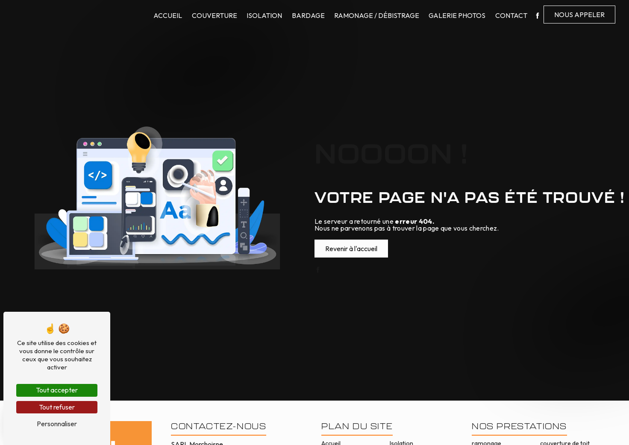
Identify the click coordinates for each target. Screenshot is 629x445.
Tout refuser (57, 407)
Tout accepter (57, 390)
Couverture (214, 15)
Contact (511, 15)
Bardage (308, 15)
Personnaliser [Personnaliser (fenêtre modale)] (57, 423)
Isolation (264, 15)
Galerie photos (457, 15)
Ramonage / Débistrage (376, 15)
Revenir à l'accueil (351, 248)
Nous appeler (579, 14)
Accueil (167, 15)
